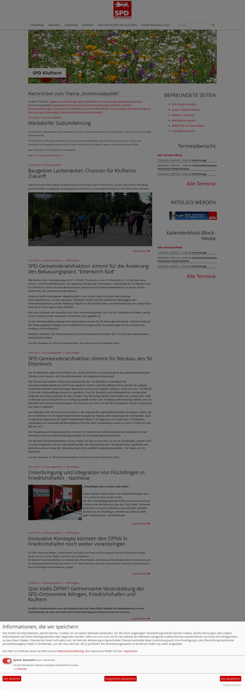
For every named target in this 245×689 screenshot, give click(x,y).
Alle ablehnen (12, 678)
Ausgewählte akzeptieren (120, 678)
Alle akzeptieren (230, 678)
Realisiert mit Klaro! (232, 685)
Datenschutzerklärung (70, 651)
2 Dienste (20, 668)
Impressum (130, 651)
